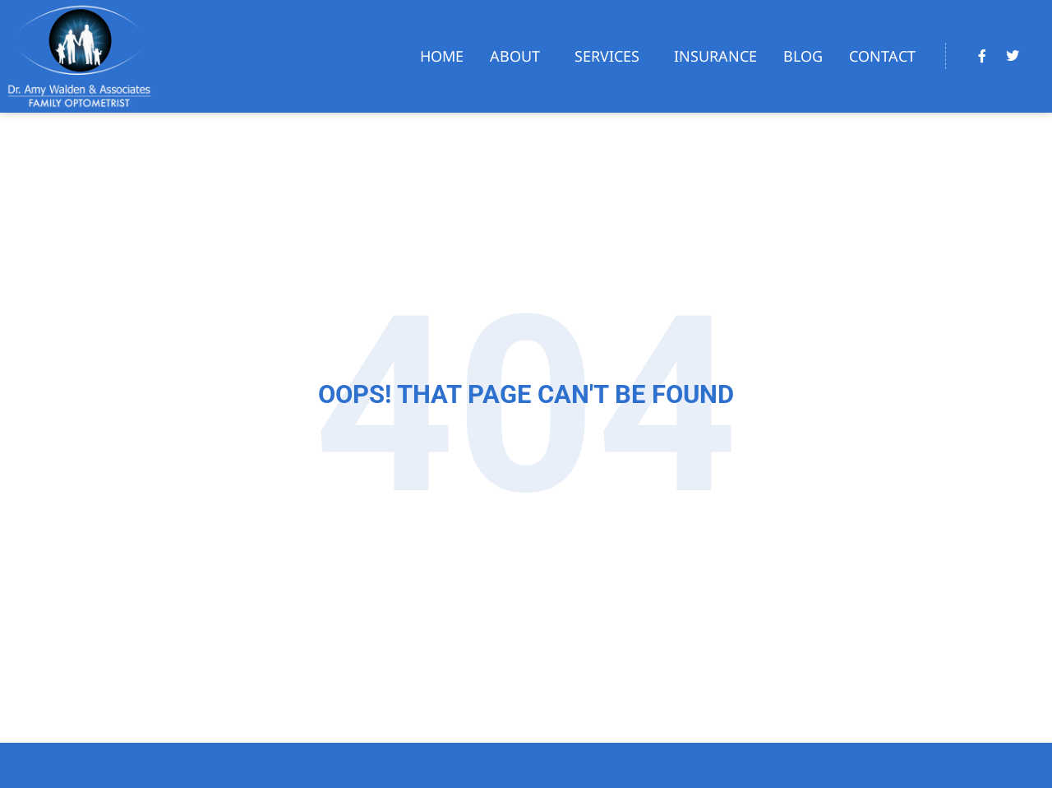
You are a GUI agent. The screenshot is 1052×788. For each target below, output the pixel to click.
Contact (882, 56)
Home (442, 56)
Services (611, 56)
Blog (803, 56)
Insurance (715, 56)
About (519, 56)
